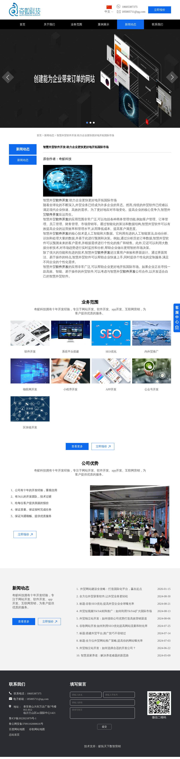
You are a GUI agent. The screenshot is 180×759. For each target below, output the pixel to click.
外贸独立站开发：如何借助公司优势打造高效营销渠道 (111, 618)
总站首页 (14, 734)
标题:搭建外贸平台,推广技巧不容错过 (101, 633)
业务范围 (76, 24)
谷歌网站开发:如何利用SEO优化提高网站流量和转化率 (111, 626)
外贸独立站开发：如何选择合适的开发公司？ (106, 648)
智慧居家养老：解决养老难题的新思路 (102, 655)
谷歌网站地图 (37, 729)
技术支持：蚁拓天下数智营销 (102, 748)
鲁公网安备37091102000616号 (26, 723)
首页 (22, 24)
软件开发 (62, 200)
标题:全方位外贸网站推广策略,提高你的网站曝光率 (109, 640)
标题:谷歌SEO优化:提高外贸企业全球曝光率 (105, 603)
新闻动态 (130, 24)
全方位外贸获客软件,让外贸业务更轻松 (102, 596)
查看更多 (77, 446)
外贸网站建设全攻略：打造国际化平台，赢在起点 (109, 589)
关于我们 (49, 24)
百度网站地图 (17, 729)
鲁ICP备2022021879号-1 (22, 718)
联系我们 (157, 24)
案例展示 (103, 24)
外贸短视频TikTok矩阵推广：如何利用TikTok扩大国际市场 (114, 611)
